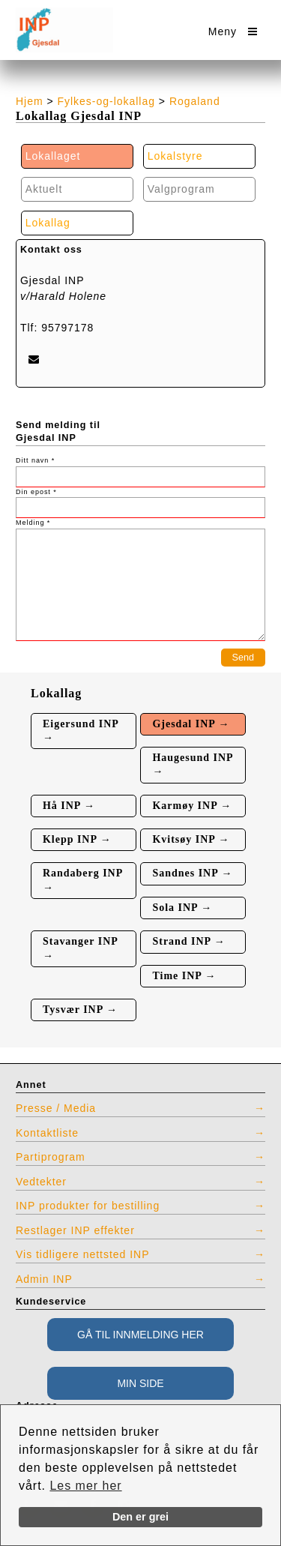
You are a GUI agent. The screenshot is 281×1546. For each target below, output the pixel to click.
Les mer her (85, 1485)
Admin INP (44, 1279)
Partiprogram (50, 1157)
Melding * (33, 522)
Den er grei (140, 1517)
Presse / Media (56, 1108)
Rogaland (194, 101)
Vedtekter (41, 1182)
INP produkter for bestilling (88, 1206)
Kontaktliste (47, 1133)
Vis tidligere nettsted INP (83, 1254)
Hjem (29, 101)
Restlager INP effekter (75, 1230)
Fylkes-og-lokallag (106, 101)
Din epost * (36, 492)
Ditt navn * (35, 460)
